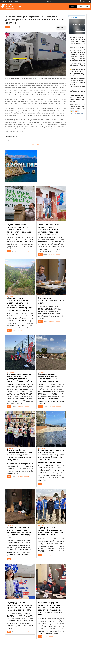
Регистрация (83, 6)
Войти (73, 6)
